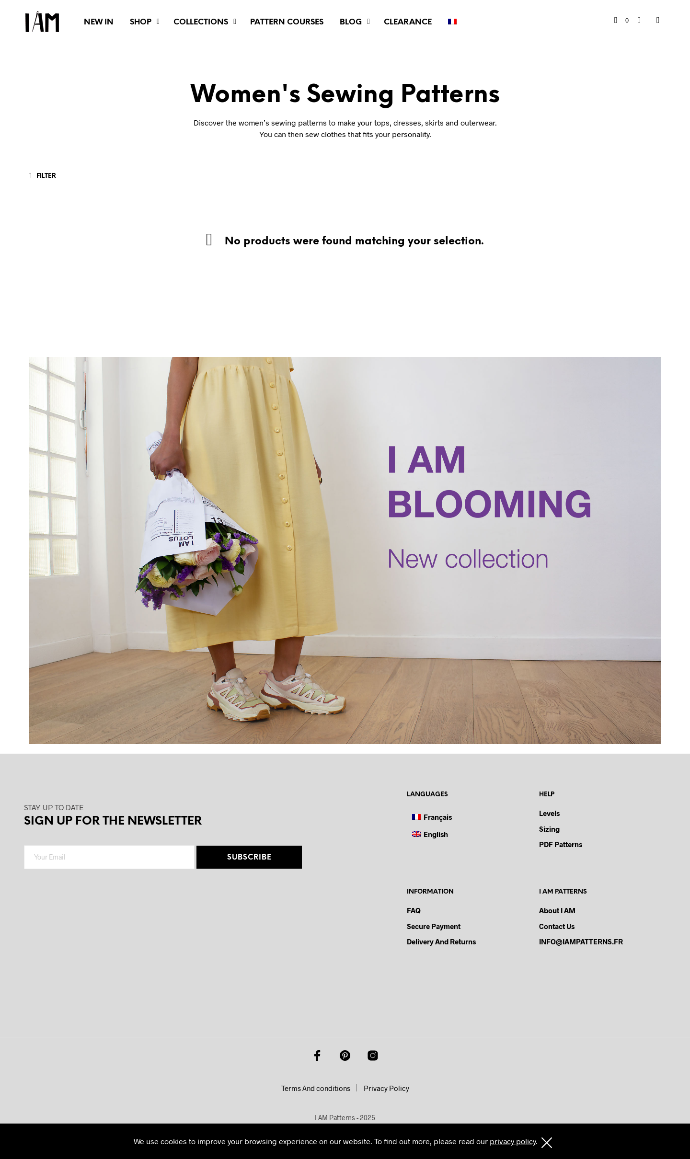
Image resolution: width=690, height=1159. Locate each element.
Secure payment (433, 926)
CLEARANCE (408, 22)
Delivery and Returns (441, 941)
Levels (549, 813)
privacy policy (513, 1141)
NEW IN (99, 22)
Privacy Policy (386, 1088)
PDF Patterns (560, 844)
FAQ (414, 910)
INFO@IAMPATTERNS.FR (581, 941)
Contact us (557, 926)
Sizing (549, 829)
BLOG (351, 22)
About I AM (557, 910)
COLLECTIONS (200, 22)
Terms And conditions (315, 1088)
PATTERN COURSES (286, 22)
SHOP (140, 22)
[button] (621, 20)
